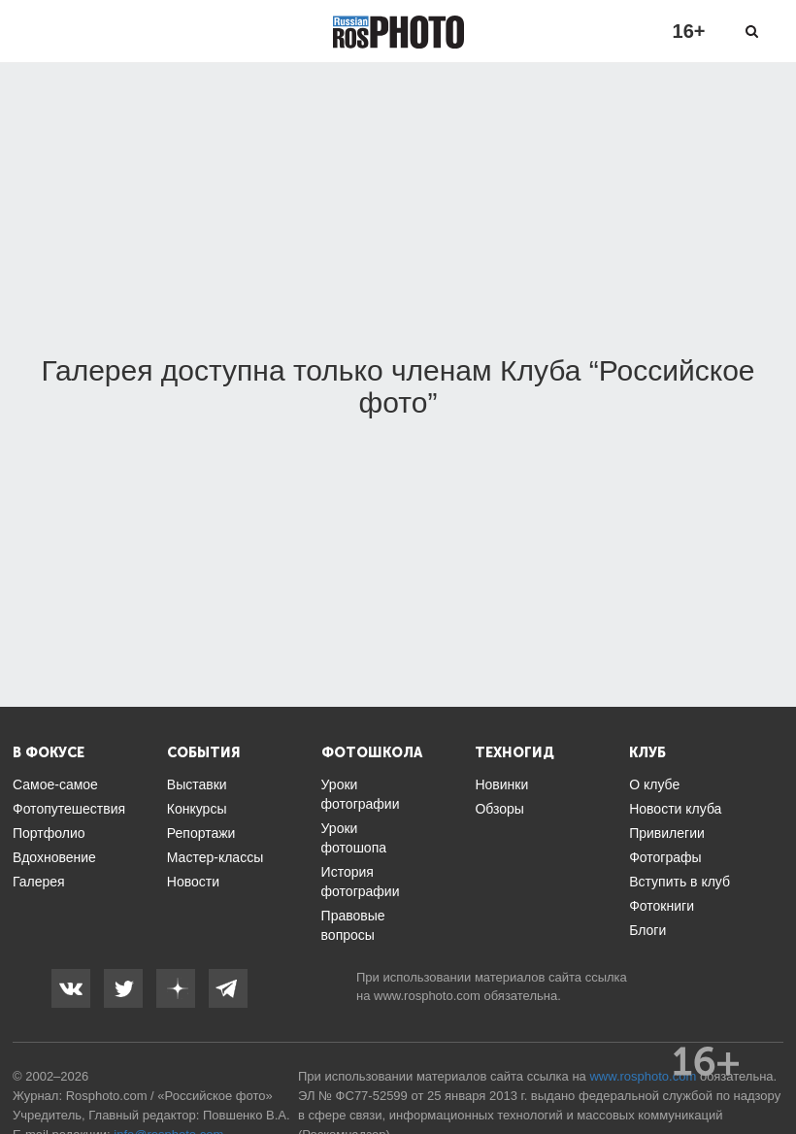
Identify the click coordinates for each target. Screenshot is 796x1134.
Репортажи (201, 833)
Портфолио (49, 833)
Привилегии (667, 833)
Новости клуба (675, 809)
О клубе (654, 784)
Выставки (197, 784)
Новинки (501, 784)
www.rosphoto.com (427, 995)
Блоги (647, 930)
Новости (193, 881)
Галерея (39, 881)
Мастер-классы (215, 857)
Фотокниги (661, 906)
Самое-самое (55, 784)
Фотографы (665, 857)
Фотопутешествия (69, 809)
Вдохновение (54, 857)
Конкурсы (197, 809)
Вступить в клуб (679, 881)
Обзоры (499, 809)
